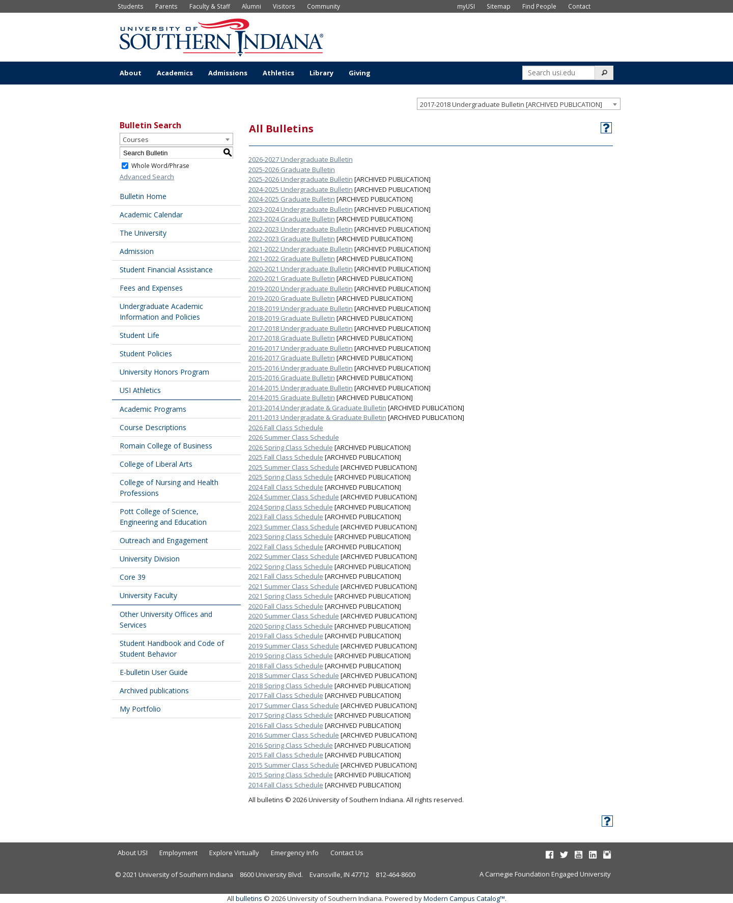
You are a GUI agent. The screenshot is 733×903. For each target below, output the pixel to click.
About (131, 72)
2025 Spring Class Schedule (290, 477)
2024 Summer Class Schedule (293, 496)
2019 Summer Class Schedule (293, 646)
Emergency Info (295, 852)
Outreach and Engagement (164, 540)
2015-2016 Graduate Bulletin (291, 377)
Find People (539, 6)
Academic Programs (153, 409)
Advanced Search (147, 176)
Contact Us (346, 852)
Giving (360, 72)
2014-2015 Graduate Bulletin (291, 397)
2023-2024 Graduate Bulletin (291, 218)
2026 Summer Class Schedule (293, 437)
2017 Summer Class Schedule (293, 705)
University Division (150, 558)
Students (131, 6)
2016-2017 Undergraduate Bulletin (300, 348)
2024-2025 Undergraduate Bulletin (300, 189)
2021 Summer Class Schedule (293, 586)
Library (321, 72)
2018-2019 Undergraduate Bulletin (300, 308)
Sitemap (499, 6)
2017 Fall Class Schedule (285, 695)
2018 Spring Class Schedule (290, 685)
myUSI (466, 6)
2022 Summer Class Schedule (293, 556)
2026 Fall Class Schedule (285, 427)
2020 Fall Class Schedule (285, 606)
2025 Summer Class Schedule (293, 467)
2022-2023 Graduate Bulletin (291, 238)
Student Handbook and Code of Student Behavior (172, 648)
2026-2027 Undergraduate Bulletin (300, 159)
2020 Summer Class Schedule (293, 615)
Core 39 (133, 577)
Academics (175, 72)
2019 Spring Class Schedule (290, 655)
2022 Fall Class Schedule (285, 546)
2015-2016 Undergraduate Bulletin (300, 368)
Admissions (227, 72)
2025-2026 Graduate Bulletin (291, 169)
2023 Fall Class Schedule (285, 516)
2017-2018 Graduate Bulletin (291, 338)
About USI (133, 852)
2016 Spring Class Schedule (290, 745)
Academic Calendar (151, 214)
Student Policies (146, 353)
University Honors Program (164, 372)
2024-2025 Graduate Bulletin (291, 199)
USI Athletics (140, 390)
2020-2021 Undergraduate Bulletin (300, 268)
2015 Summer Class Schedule (293, 765)
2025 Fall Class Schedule (285, 457)
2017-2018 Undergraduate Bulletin (300, 328)
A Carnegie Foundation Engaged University (545, 874)
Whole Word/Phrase (160, 165)
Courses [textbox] (136, 139)
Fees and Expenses (151, 288)
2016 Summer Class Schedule (293, 735)
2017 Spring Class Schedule (290, 715)
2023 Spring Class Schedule (290, 536)
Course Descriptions (153, 427)
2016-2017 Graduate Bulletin (291, 357)
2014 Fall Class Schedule (285, 784)
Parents (166, 6)
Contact (579, 6)
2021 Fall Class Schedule (285, 576)
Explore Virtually (234, 852)
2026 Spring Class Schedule (290, 447)
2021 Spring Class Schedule (290, 596)
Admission (137, 251)
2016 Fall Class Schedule (285, 725)
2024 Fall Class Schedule (285, 487)
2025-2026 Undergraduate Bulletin (300, 179)
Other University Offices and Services (166, 619)
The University (143, 233)
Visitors (284, 6)
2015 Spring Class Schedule (290, 774)
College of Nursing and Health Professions (169, 487)
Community (323, 6)
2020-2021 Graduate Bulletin (291, 278)
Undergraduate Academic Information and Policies (161, 311)
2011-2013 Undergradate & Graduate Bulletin (317, 417)
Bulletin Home (143, 196)
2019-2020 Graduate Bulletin (291, 298)
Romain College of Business (166, 445)
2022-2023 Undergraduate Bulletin (300, 229)
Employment (178, 852)
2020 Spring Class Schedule (290, 626)
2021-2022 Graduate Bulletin (291, 258)
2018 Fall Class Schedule (285, 665)
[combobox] (519, 104)
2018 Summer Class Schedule (293, 675)
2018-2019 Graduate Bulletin (291, 318)
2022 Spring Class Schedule (290, 566)
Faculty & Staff (209, 6)
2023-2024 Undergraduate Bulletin (300, 209)
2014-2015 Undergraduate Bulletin (300, 387)
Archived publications (154, 690)
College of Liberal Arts (156, 464)
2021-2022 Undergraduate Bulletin (300, 248)
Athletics (278, 72)
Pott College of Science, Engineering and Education (163, 516)
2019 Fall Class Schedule (285, 635)
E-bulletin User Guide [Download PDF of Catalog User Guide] (154, 672)
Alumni (251, 6)
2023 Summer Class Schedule (293, 526)
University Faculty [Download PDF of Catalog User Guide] (148, 595)
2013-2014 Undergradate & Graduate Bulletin (317, 407)
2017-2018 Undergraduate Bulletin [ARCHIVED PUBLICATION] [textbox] (511, 104)
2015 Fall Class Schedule (285, 754)
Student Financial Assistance (166, 269)
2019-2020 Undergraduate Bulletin (300, 288)
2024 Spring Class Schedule (290, 507)
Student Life (139, 335)
